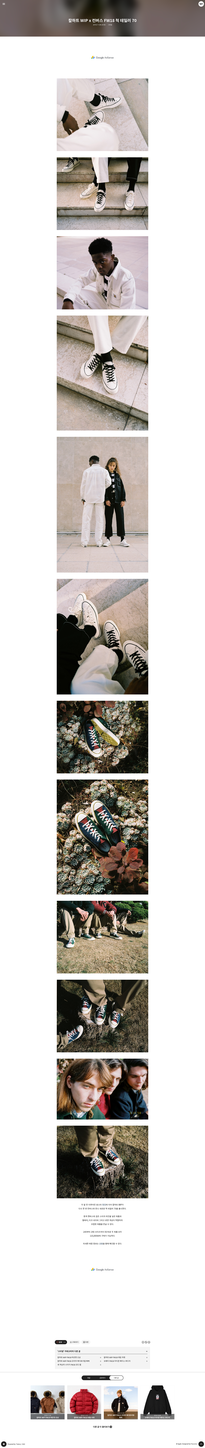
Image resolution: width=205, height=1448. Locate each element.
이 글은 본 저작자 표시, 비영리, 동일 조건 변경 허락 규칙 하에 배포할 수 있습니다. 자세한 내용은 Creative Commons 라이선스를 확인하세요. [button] (145, 1342)
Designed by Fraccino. (189, 1444)
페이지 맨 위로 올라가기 (201, 1444)
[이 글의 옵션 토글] (65, 1342)
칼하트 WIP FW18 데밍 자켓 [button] (84, 1402)
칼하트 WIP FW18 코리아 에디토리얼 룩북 (74, 1361)
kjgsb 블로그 (4, 1444)
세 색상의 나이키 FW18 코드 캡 (69, 1364)
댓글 (88, 1378)
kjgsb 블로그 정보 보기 (201, 4)
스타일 (110, 25)
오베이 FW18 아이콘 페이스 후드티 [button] (157, 1402)
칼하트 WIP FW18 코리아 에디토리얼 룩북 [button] (121, 1402)
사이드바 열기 (4, 4)
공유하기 (102, 1378)
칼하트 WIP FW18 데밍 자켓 (114, 1357)
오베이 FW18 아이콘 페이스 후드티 (117, 1361)
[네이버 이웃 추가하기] (85, 1342)
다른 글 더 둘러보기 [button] (101, 1427)
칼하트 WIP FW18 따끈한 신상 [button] (48, 1402)
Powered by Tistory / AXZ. (16, 1444)
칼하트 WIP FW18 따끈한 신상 (69, 1357)
